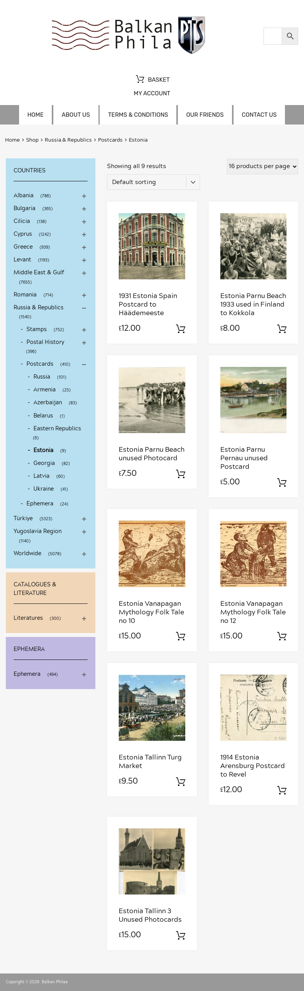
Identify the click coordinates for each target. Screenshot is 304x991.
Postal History (45, 342)
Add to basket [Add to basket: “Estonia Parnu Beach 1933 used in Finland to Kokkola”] (281, 329)
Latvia (41, 476)
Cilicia (22, 221)
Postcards (110, 140)
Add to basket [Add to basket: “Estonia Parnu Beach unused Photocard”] (180, 474)
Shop (32, 140)
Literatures (28, 618)
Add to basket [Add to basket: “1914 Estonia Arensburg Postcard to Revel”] (281, 791)
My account (152, 93)
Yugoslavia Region (38, 531)
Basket (152, 80)
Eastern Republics (57, 428)
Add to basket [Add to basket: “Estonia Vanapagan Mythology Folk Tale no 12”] (281, 636)
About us (76, 114)
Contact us (259, 114)
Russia (41, 377)
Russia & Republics (68, 140)
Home (35, 114)
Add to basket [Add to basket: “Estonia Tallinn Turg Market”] (180, 782)
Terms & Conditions (138, 114)
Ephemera (39, 504)
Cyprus (23, 234)
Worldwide (27, 553)
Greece (23, 247)
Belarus (43, 416)
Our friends (204, 114)
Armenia (44, 390)
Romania (25, 295)
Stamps (36, 329)
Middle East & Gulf (39, 272)
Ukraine (43, 489)
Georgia (44, 463)
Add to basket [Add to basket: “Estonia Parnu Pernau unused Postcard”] (281, 483)
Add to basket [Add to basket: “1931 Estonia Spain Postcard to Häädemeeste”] (180, 329)
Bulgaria (24, 208)
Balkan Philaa (55, 982)
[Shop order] (153, 182)
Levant (22, 260)
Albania (23, 195)
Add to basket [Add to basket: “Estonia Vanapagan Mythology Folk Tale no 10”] (180, 636)
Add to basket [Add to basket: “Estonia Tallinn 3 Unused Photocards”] (180, 936)
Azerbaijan (47, 402)
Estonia (43, 450)
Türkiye (23, 518)
